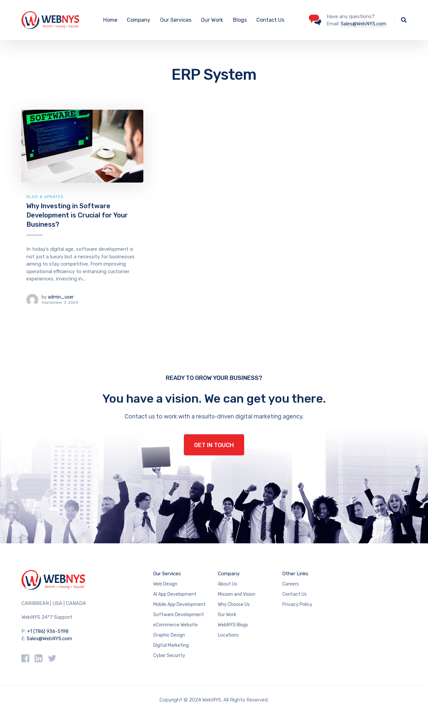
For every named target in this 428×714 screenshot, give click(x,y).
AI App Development (174, 594)
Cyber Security (169, 655)
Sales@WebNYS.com (363, 24)
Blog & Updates (45, 196)
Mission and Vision (236, 594)
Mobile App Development (179, 604)
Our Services (175, 20)
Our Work (212, 20)
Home (110, 20)
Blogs (240, 20)
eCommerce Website (175, 625)
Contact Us (270, 20)
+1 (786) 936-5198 (48, 631)
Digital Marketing (171, 645)
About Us (227, 584)
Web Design (165, 584)
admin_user (61, 297)
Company (138, 20)
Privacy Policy (297, 604)
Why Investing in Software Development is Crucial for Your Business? (77, 215)
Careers (290, 584)
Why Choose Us (234, 604)
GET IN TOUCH (214, 445)
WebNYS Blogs (233, 625)
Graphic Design (169, 635)
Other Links (295, 574)
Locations (228, 635)
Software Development (178, 614)
